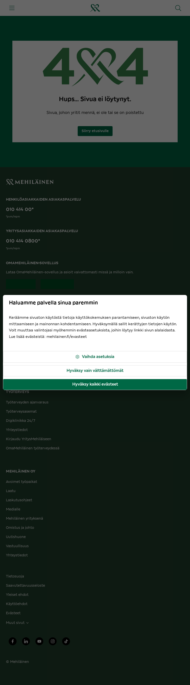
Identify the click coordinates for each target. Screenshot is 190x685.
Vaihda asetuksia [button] (94, 357)
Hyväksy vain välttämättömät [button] (95, 371)
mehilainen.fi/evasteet (67, 337)
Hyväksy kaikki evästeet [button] (95, 384)
